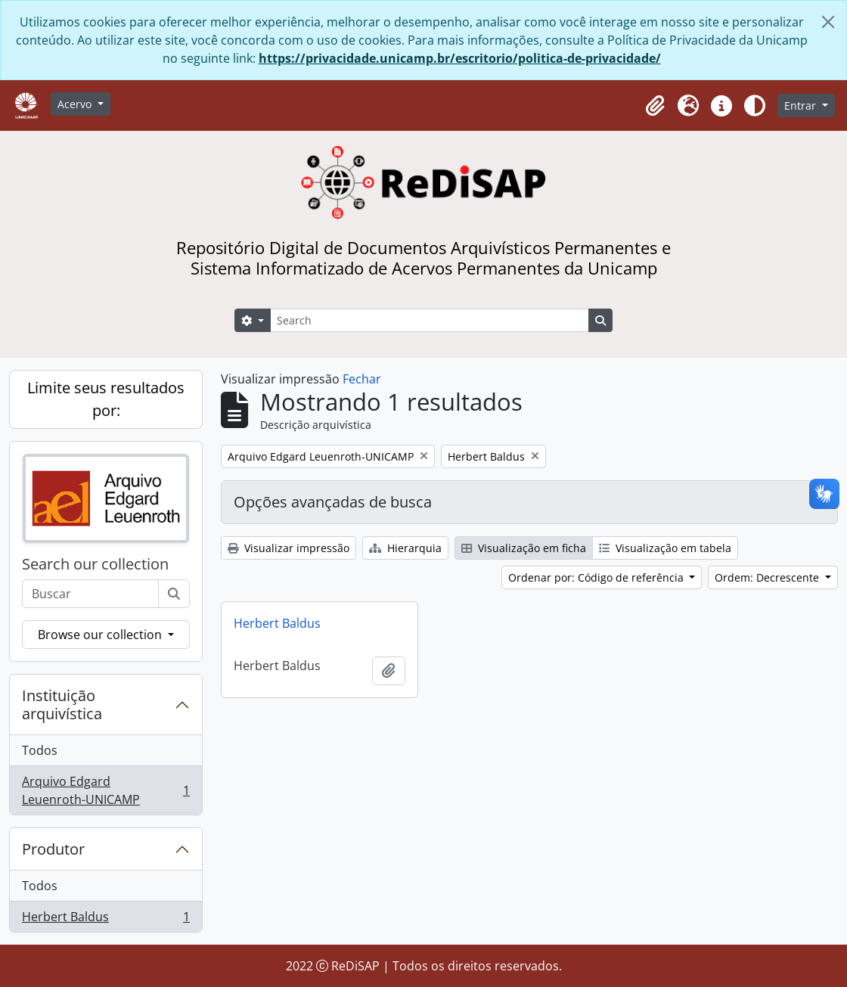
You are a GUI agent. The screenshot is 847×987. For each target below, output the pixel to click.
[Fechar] (828, 22)
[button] (655, 106)
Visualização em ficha (523, 548)
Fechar (362, 379)
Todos (39, 750)
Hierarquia (405, 548)
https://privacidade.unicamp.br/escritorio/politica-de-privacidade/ (460, 58)
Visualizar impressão (288, 548)
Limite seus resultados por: (106, 399)
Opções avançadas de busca (333, 502)
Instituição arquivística (62, 704)
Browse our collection (101, 634)
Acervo (76, 104)
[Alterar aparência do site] (754, 106)
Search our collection (95, 564)
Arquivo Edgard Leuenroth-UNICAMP (105, 790)
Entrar (801, 105)
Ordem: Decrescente (768, 577)
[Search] (429, 320)
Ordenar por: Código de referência (597, 577)
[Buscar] (174, 593)
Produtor (53, 849)
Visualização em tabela (665, 548)
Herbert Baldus (105, 920)
